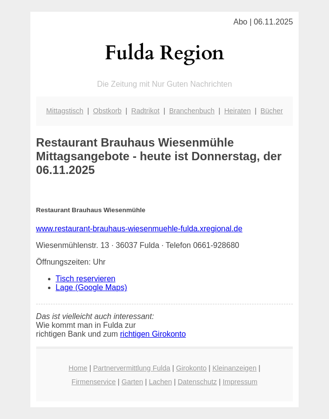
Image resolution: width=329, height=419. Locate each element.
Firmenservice (93, 382)
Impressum (240, 382)
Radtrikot (145, 111)
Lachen (160, 382)
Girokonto (191, 368)
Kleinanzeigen (234, 368)
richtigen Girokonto (153, 334)
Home (78, 368)
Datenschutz (197, 382)
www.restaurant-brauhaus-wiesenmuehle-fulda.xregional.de (139, 228)
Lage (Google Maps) (91, 287)
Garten (132, 382)
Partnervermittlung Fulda (131, 368)
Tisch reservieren (86, 278)
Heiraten (237, 111)
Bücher (271, 111)
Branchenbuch (191, 111)
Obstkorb (107, 111)
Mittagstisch (64, 111)
